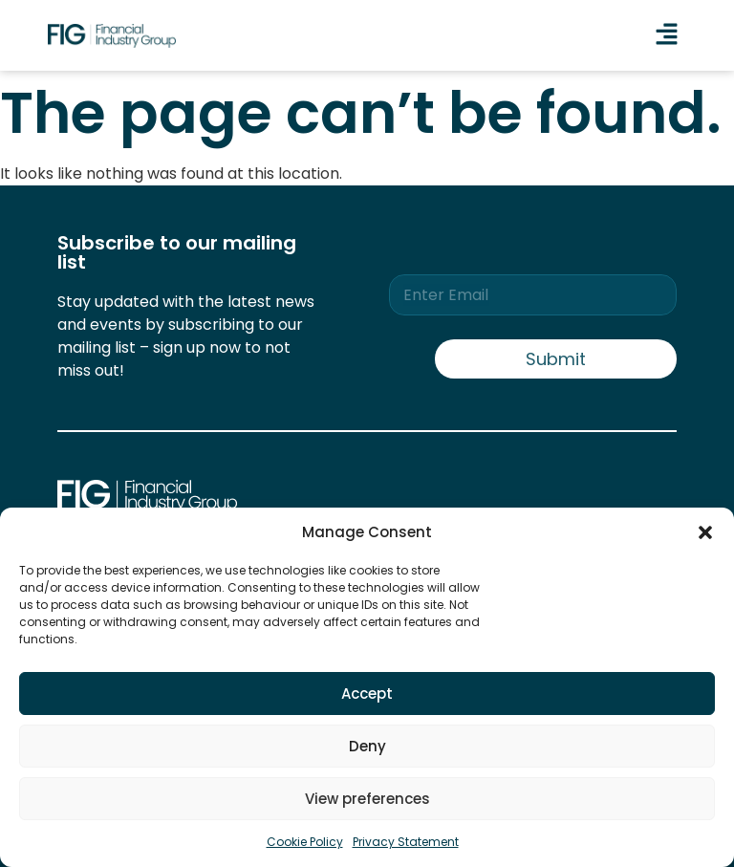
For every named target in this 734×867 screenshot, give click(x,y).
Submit (556, 359)
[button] (705, 532)
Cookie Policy (305, 842)
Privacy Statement (406, 842)
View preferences (367, 799)
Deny (367, 746)
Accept (367, 693)
